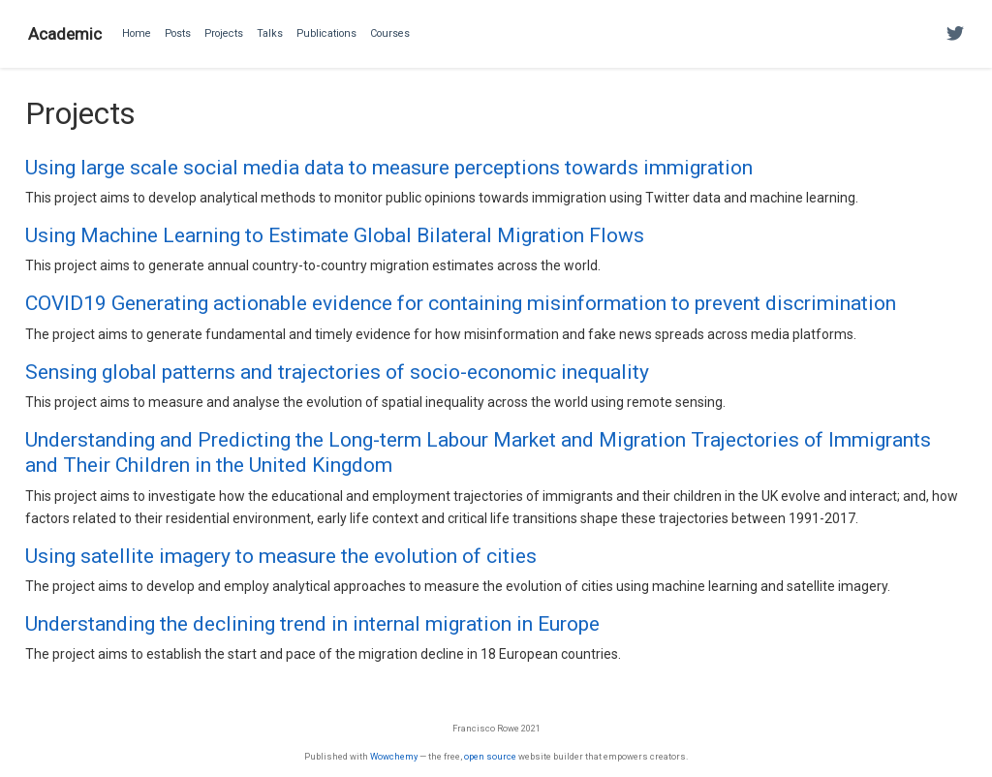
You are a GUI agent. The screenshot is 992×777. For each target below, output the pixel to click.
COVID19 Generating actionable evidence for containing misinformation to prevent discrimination (460, 303)
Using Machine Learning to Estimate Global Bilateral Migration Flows (334, 235)
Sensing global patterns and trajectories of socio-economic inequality (337, 372)
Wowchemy (394, 756)
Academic (65, 34)
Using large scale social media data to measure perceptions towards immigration (389, 167)
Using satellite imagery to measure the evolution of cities (281, 556)
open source (490, 756)
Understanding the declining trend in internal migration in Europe (312, 624)
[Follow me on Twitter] (955, 34)
